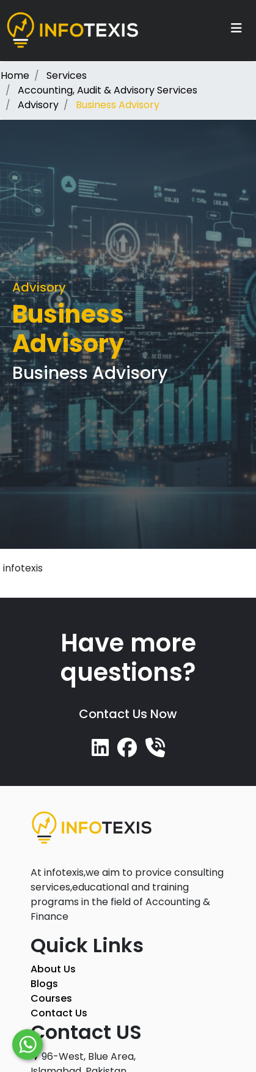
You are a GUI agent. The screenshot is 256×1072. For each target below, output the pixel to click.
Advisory (38, 105)
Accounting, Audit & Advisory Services (107, 90)
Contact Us (59, 1013)
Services (66, 75)
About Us (53, 969)
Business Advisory (117, 105)
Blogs (44, 984)
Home (15, 75)
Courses (51, 998)
